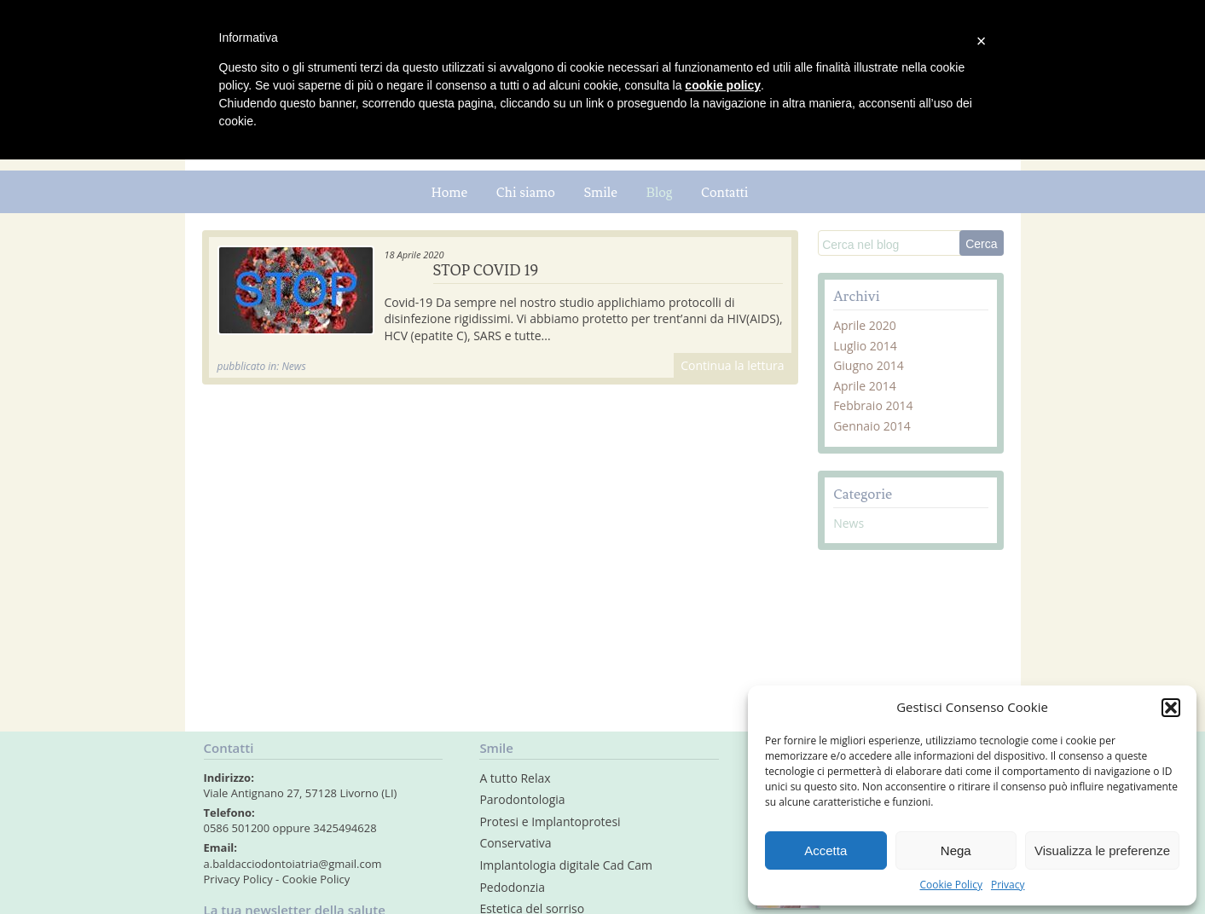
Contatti (724, 192)
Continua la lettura (732, 365)
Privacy (1008, 885)
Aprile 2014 (864, 386)
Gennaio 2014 (872, 426)
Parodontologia (522, 799)
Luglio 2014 (865, 346)
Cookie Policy (950, 885)
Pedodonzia (512, 887)
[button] (1170, 707)
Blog (659, 192)
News (848, 523)
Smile (600, 192)
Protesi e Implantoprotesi (549, 821)
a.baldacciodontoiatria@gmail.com (293, 863)
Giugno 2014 (868, 365)
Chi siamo (525, 192)
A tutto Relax (514, 778)
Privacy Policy (238, 879)
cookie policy (723, 85)
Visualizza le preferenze (1102, 850)
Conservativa (515, 843)
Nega (956, 850)
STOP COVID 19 (486, 270)
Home (450, 192)
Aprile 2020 (864, 325)
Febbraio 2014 (872, 405)
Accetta (825, 850)
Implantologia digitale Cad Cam (565, 865)
